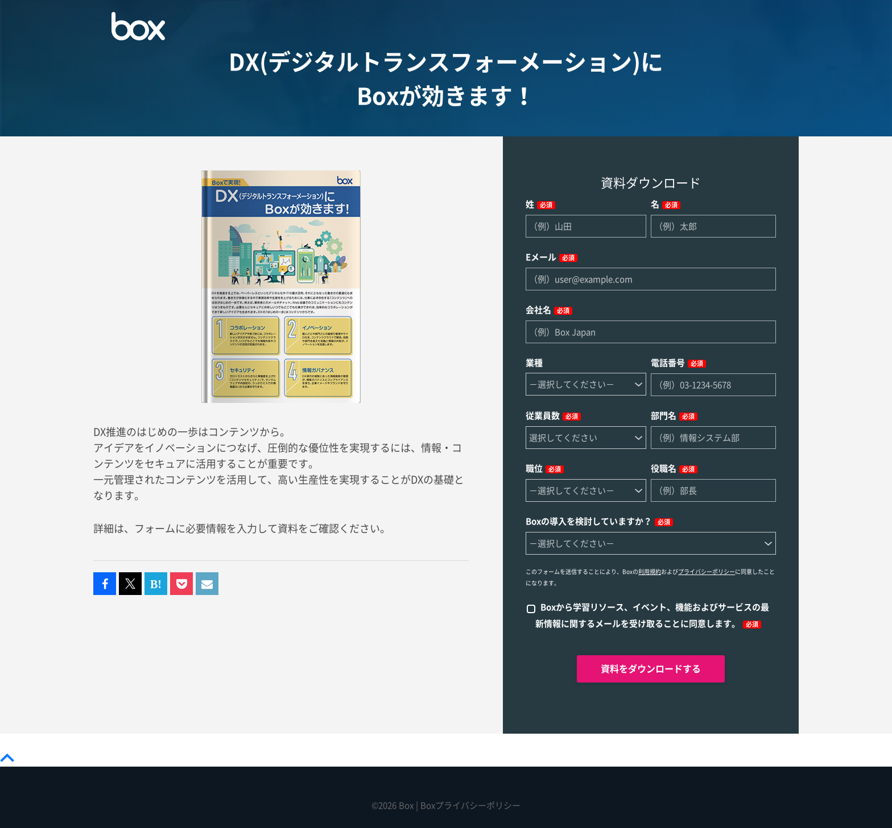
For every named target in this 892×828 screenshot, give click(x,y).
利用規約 (649, 571)
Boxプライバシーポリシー (470, 805)
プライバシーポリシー (706, 571)
